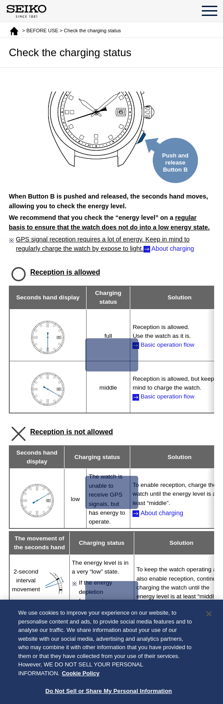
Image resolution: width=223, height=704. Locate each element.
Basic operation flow (167, 344)
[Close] (209, 617)
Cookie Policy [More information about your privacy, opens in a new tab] (80, 676)
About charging (172, 248)
